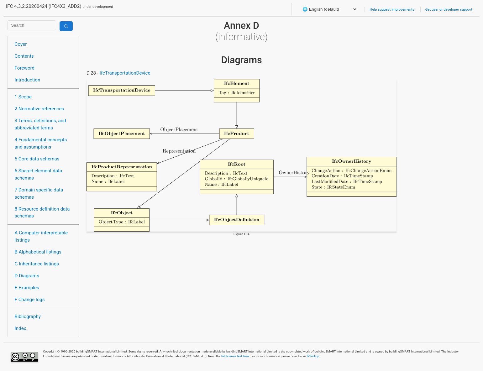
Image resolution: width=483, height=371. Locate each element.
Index (20, 328)
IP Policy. (313, 356)
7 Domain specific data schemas (39, 193)
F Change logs (30, 299)
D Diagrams (27, 276)
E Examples (27, 287)
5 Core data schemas (37, 159)
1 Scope (23, 97)
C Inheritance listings (37, 264)
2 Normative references (39, 109)
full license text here (235, 356)
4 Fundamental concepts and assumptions (41, 143)
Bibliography (28, 316)
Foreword (25, 68)
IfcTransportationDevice (125, 73)
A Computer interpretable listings (41, 236)
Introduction (27, 80)
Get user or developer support (448, 9)
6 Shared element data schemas (38, 174)
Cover (21, 44)
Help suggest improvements (392, 9)
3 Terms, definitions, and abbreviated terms (40, 124)
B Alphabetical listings (38, 252)
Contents (24, 56)
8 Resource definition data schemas (42, 212)
